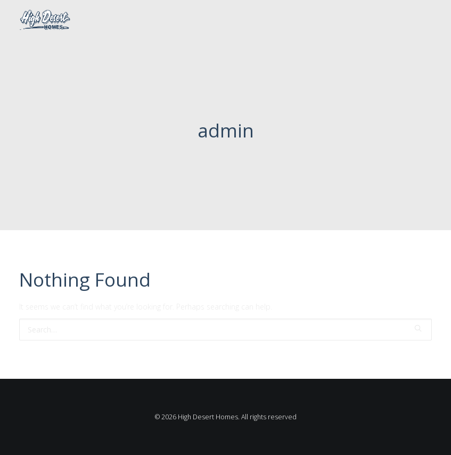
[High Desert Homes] (44, 20)
